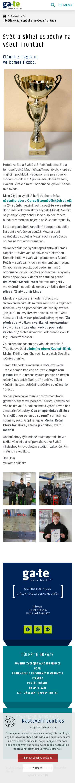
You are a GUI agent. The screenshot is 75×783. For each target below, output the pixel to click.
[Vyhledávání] (53, 5)
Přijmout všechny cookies (37, 757)
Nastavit (37, 767)
